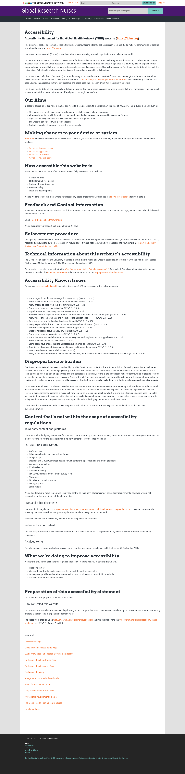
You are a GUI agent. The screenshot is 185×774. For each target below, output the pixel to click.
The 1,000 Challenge (71, 18)
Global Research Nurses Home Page (41, 648)
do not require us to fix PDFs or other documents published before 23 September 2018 (90, 509)
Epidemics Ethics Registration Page (40, 660)
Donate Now (73, 3)
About (45, 18)
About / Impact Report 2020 (37, 685)
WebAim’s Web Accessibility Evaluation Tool (73, 620)
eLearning (87, 18)
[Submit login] (149, 3)
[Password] (126, 3)
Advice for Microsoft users (41, 148)
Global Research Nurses (49, 11)
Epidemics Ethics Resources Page (39, 666)
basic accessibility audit (46, 286)
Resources (98, 18)
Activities (55, 18)
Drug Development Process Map (39, 691)
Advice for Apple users (39, 151)
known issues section (120, 197)
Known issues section (57, 272)
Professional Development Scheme (41, 697)
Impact (37, 18)
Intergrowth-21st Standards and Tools (42, 678)
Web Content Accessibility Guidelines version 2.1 (87, 269)
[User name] (95, 3)
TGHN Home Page (33, 641)
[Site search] (128, 11)
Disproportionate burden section (109, 272)
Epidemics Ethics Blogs (35, 672)
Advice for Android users (40, 158)
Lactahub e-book (32, 709)
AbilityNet (29, 139)
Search (155, 11)
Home (28, 18)
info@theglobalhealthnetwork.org (46, 220)
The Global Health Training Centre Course (43, 703)
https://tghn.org (127, 38)
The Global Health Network (43, 3)
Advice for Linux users (39, 155)
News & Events (112, 18)
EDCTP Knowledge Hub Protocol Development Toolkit (49, 654)
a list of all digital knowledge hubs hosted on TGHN (103, 80)
